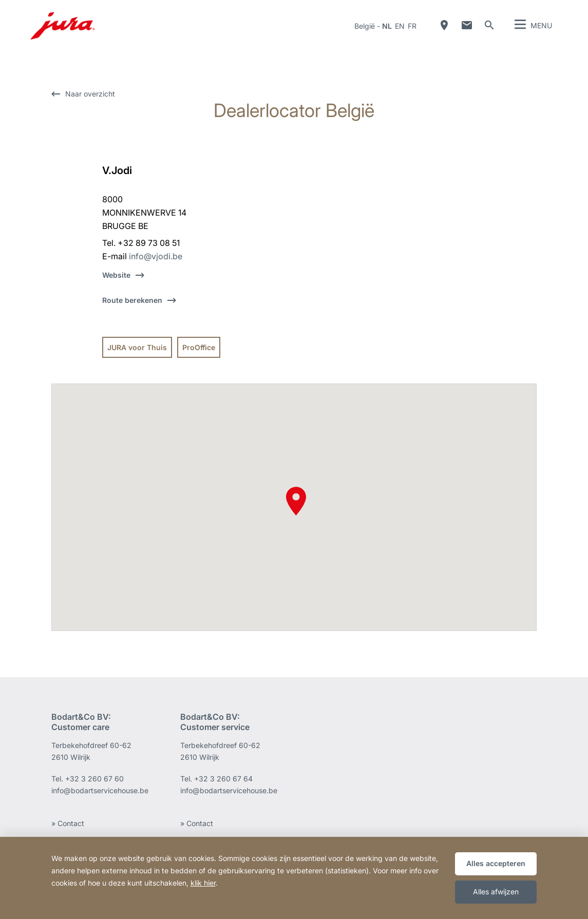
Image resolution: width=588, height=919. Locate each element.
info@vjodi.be (155, 256)
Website (116, 275)
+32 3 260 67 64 (223, 778)
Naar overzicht (90, 93)
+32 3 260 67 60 (94, 778)
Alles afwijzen (496, 891)
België (364, 26)
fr (412, 26)
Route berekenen (132, 300)
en (400, 26)
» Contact (67, 823)
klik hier (203, 882)
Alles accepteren (495, 863)
